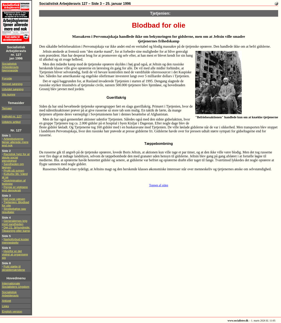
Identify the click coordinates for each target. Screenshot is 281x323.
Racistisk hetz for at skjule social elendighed (16, 157)
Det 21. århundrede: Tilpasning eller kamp (16, 229)
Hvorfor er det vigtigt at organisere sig (15, 254)
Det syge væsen (14, 199)
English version (12, 311)
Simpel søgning (12, 84)
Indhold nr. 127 (12, 116)
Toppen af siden (158, 185)
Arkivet (6, 300)
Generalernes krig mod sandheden (14, 222)
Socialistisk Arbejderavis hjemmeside (10, 67)
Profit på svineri (14, 170)
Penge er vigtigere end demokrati (15, 188)
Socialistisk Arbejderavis (10, 294)
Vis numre (8, 94)
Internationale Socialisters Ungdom (15, 285)
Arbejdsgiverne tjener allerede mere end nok (15, 142)
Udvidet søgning (12, 89)
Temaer (7, 108)
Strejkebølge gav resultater (14, 210)
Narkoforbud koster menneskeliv (15, 241)
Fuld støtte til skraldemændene (13, 268)
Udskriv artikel (11, 122)
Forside (7, 78)
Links (5, 306)
